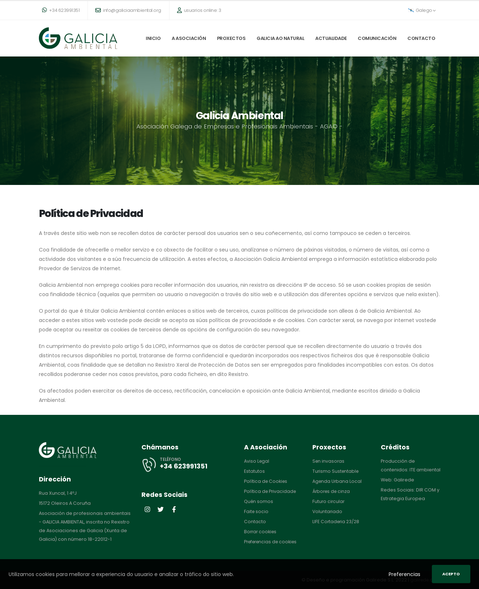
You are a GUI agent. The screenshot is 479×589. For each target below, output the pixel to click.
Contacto (421, 38)
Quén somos (259, 501)
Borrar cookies (261, 532)
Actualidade (331, 38)
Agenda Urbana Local (337, 481)
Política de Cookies (266, 481)
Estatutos (254, 471)
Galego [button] (422, 10)
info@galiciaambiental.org (128, 10)
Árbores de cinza (332, 491)
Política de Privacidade (271, 491)
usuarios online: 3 (199, 10)
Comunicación (377, 38)
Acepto (451, 574)
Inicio (153, 38)
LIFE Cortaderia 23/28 (336, 521)
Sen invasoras (328, 461)
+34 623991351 (61, 10)
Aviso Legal (257, 461)
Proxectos (231, 38)
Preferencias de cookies (272, 542)
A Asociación (189, 38)
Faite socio (256, 511)
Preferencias (404, 574)
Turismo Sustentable (336, 471)
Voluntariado (327, 511)
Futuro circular (328, 501)
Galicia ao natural (280, 38)
